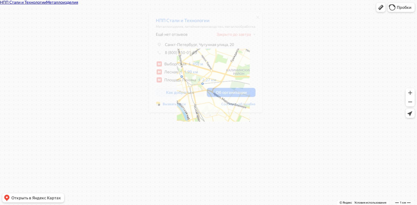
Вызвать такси (174, 106)
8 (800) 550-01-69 (176, 54)
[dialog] (205, 64)
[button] (380, 7)
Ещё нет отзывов (172, 36)
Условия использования (370, 202)
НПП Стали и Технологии (183, 22)
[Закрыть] (257, 19)
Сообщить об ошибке (238, 106)
